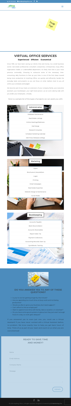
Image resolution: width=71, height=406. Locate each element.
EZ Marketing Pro (56, 403)
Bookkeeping (35, 215)
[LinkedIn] (37, 1)
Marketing (35, 161)
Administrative (35, 107)
